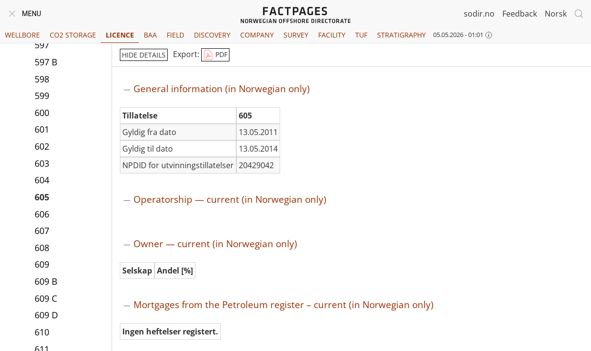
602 (42, 146)
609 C (46, 298)
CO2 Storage (73, 34)
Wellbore (22, 34)
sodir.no (479, 13)
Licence (120, 34)
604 (42, 180)
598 (42, 79)
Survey (296, 34)
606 (42, 214)
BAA (150, 34)
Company (257, 34)
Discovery (212, 34)
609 (42, 264)
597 (42, 45)
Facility (331, 34)
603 (42, 163)
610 (42, 332)
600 (42, 112)
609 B (46, 281)
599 (42, 95)
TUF (361, 34)
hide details (144, 54)
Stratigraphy (401, 34)
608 (42, 248)
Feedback (519, 13)
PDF (215, 55)
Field (175, 34)
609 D (46, 315)
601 (42, 129)
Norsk (556, 13)
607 (42, 230)
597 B (46, 62)
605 (42, 197)
